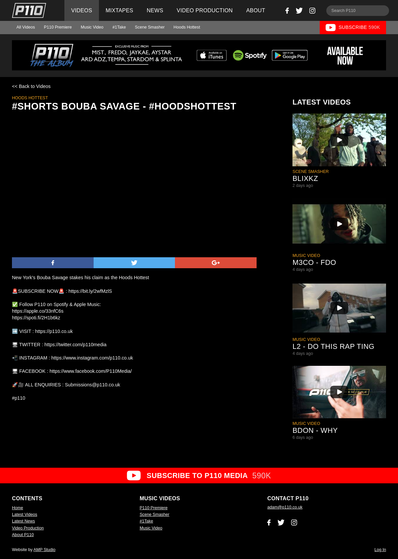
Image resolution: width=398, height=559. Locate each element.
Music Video (92, 27)
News (155, 10)
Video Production (205, 10)
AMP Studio (44, 549)
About (255, 10)
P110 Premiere (58, 27)
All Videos (25, 27)
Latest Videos (24, 514)
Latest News (23, 521)
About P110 (23, 534)
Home (17, 508)
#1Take (119, 27)
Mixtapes (119, 10)
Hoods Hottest (187, 27)
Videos (81, 10)
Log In (380, 549)
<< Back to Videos (31, 86)
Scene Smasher (150, 27)
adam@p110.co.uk (284, 507)
